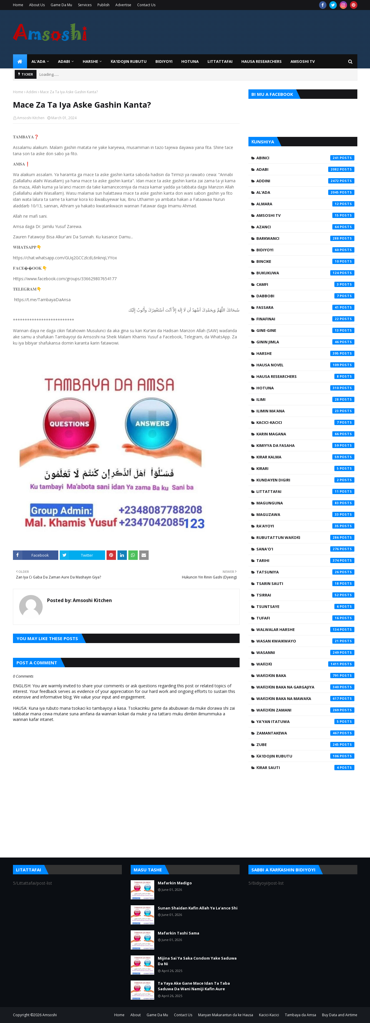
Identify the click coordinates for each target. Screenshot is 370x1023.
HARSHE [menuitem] (90, 61)
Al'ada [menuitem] (38, 61)
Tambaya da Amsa (300, 1014)
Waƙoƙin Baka (305, 675)
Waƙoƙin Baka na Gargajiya (305, 687)
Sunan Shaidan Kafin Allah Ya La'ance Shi (198, 908)
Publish (103, 4)
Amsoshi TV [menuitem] (303, 61)
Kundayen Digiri (305, 480)
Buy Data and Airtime (339, 1014)
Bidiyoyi (305, 250)
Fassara (305, 307)
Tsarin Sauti (305, 583)
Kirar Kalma (305, 457)
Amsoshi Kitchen (30, 117)
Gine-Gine (305, 330)
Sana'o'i (305, 549)
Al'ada (305, 192)
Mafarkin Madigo (175, 883)
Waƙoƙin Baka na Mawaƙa (305, 698)
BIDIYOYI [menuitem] (163, 61)
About (135, 1014)
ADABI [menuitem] (64, 61)
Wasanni (305, 652)
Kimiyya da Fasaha (305, 445)
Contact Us (146, 4)
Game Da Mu (61, 4)
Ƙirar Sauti (305, 767)
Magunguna (305, 503)
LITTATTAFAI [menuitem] (220, 61)
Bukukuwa (305, 273)
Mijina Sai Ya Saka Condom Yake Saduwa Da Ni (197, 961)
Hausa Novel (305, 365)
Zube (305, 744)
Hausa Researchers (305, 376)
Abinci (305, 157)
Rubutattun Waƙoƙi (305, 537)
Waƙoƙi (305, 664)
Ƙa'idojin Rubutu (305, 756)
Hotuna (305, 388)
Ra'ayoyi (305, 526)
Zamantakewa (305, 733)
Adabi (305, 169)
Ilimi (305, 399)
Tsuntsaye (305, 606)
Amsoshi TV (305, 215)
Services (85, 4)
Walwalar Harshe (305, 629)
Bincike (305, 261)
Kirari (305, 468)
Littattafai (305, 491)
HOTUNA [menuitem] (190, 61)
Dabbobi (305, 296)
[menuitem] (20, 61)
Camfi (305, 284)
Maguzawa (305, 514)
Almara (305, 203)
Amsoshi (49, 1014)
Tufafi (305, 618)
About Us (37, 4)
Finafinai (305, 319)
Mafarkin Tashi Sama (178, 933)
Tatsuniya (305, 572)
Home (18, 4)
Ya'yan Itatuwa (305, 721)
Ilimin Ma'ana (305, 411)
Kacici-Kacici (305, 422)
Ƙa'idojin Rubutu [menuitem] (129, 61)
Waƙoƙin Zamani (305, 710)
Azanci (305, 226)
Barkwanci (305, 238)
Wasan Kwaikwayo (305, 641)
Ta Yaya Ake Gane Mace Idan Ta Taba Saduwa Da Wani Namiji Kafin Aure (194, 986)
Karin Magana (305, 434)
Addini (31, 91)
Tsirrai (305, 595)
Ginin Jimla (305, 342)
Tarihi (305, 560)
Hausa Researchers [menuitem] (261, 61)
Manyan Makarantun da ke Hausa (225, 1014)
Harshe (305, 353)
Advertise (123, 4)
